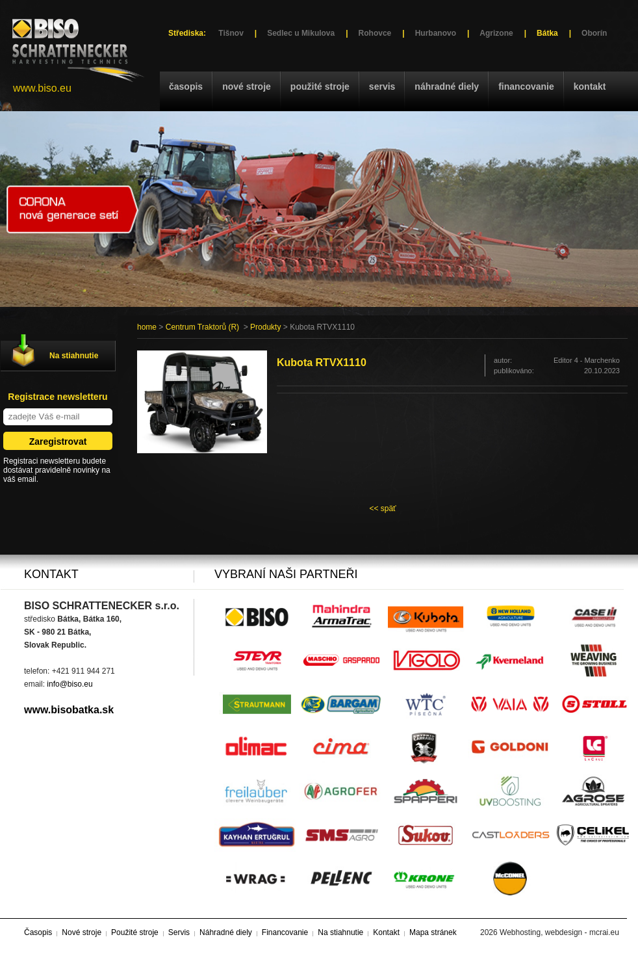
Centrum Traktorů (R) (202, 327)
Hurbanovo (435, 33)
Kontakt (590, 86)
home (147, 327)
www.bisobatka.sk (69, 709)
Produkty (265, 327)
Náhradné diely (447, 86)
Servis (382, 86)
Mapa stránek (433, 932)
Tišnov (230, 33)
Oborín (594, 33)
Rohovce (375, 33)
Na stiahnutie (73, 355)
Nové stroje (246, 86)
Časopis (186, 86)
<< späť (382, 508)
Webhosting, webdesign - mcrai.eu (559, 932)
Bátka (547, 33)
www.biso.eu (42, 88)
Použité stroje (320, 86)
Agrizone (496, 33)
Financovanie (526, 86)
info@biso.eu (69, 684)
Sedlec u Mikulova (301, 33)
